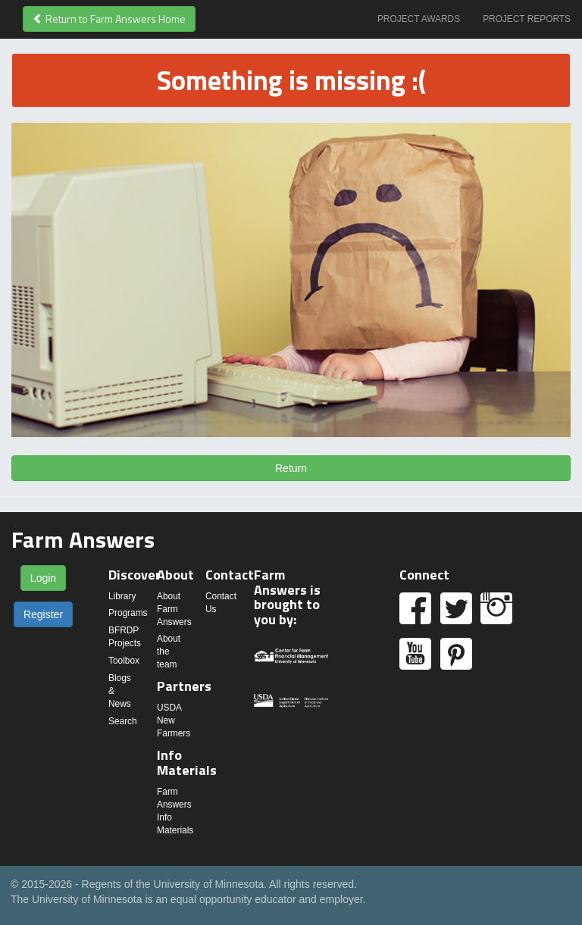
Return (291, 468)
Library (122, 596)
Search (122, 721)
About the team (168, 651)
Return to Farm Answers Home (109, 19)
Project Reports (527, 19)
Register (43, 614)
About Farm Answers (174, 609)
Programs (128, 613)
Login (43, 578)
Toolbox (123, 660)
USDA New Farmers (173, 720)
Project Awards (418, 19)
